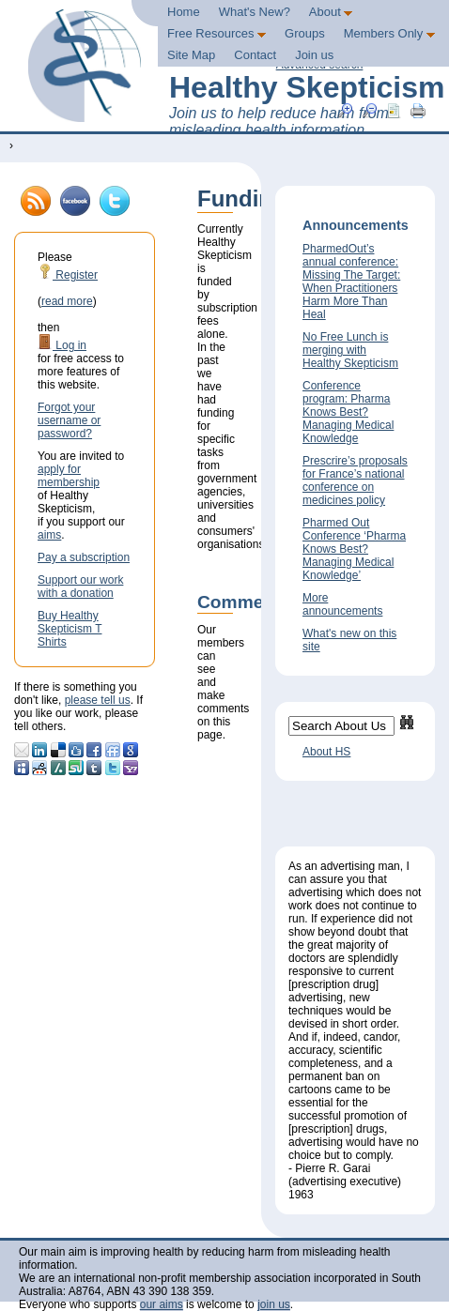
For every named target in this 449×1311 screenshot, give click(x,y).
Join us (314, 55)
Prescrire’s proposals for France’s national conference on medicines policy (355, 480)
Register (68, 275)
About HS (326, 751)
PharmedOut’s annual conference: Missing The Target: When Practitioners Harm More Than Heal (351, 281)
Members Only (389, 33)
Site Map (191, 55)
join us (273, 1304)
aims (49, 534)
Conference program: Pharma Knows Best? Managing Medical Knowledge (348, 412)
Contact (255, 55)
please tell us (98, 700)
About (331, 12)
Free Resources (216, 33)
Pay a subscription (84, 557)
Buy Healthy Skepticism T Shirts (69, 628)
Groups (305, 33)
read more (67, 301)
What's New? (254, 12)
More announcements (342, 604)
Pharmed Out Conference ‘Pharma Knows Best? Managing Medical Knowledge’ (354, 549)
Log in (62, 345)
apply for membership (69, 476)
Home (183, 12)
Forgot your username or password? (69, 420)
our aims (161, 1304)
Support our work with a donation (80, 586)
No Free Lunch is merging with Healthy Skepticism (350, 350)
